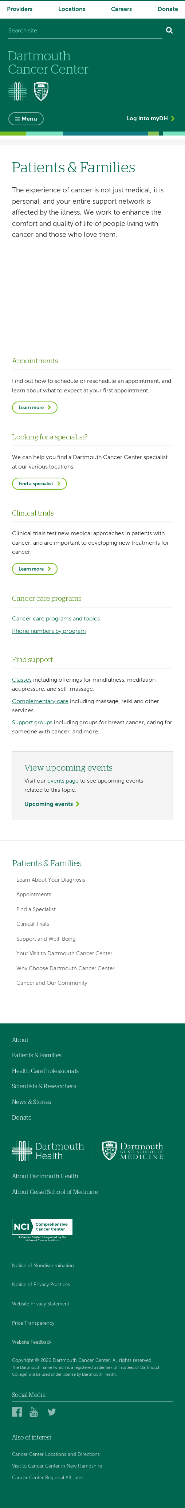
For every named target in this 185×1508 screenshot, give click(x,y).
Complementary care (40, 702)
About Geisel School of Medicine (55, 1192)
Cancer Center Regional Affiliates (47, 1478)
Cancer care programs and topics (56, 619)
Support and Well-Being (46, 939)
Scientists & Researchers (44, 1086)
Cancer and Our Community (51, 983)
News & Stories (31, 1102)
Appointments (33, 894)
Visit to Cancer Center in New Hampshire (57, 1466)
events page (63, 781)
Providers (19, 9)
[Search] (169, 31)
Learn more (31, 408)
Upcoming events (48, 804)
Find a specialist (36, 484)
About (20, 1040)
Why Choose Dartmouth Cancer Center (65, 968)
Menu (29, 119)
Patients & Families (47, 863)
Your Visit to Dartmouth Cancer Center (64, 953)
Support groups (32, 723)
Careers (121, 9)
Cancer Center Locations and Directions (56, 1454)
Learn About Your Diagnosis (50, 880)
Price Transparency (33, 1323)
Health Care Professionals (45, 1071)
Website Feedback (32, 1342)
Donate (168, 9)
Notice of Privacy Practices (41, 1284)
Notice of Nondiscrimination (43, 1266)
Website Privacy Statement (40, 1304)
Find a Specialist (36, 909)
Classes (22, 680)
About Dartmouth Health (45, 1176)
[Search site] (85, 31)
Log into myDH (147, 119)
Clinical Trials (32, 924)
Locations (71, 9)
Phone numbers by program (49, 631)
